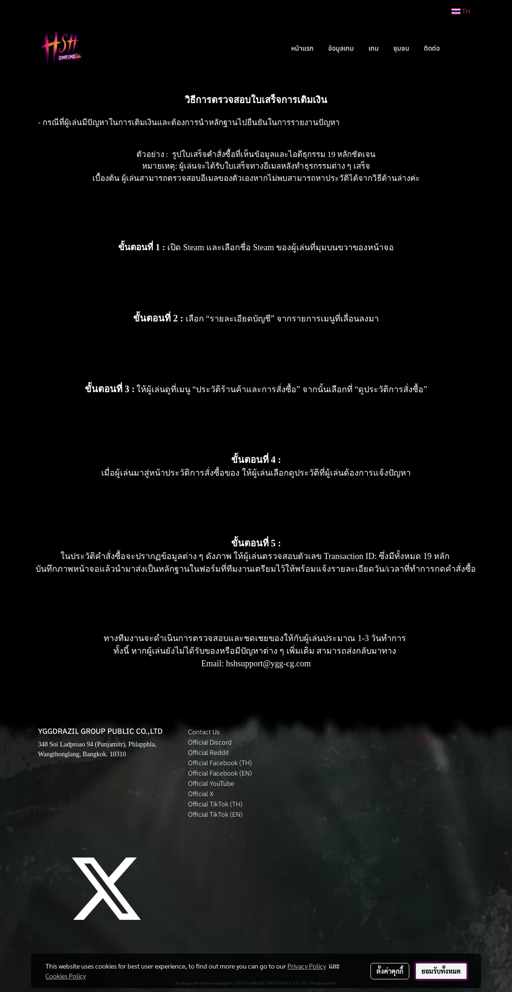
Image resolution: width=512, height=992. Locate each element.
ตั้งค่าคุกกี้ (389, 971)
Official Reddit (208, 752)
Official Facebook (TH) (220, 763)
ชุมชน (401, 48)
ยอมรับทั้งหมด (441, 971)
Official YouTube (211, 783)
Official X (200, 794)
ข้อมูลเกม (341, 48)
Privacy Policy (306, 966)
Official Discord (210, 742)
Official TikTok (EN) (215, 814)
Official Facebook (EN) (220, 773)
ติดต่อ (432, 48)
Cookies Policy (65, 975)
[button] (461, 48)
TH (461, 11)
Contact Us (204, 732)
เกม (374, 48)
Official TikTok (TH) (215, 804)
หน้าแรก (302, 48)
